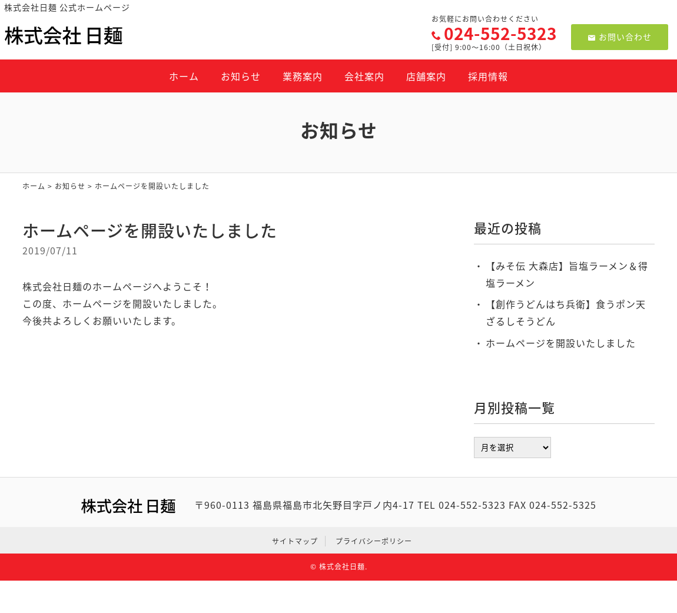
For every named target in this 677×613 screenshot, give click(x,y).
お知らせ (241, 76)
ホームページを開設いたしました (561, 343)
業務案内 (303, 76)
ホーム (184, 76)
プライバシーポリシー (374, 541)
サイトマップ (295, 541)
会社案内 (364, 76)
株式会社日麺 (342, 566)
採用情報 (488, 76)
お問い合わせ (620, 36)
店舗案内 (426, 76)
